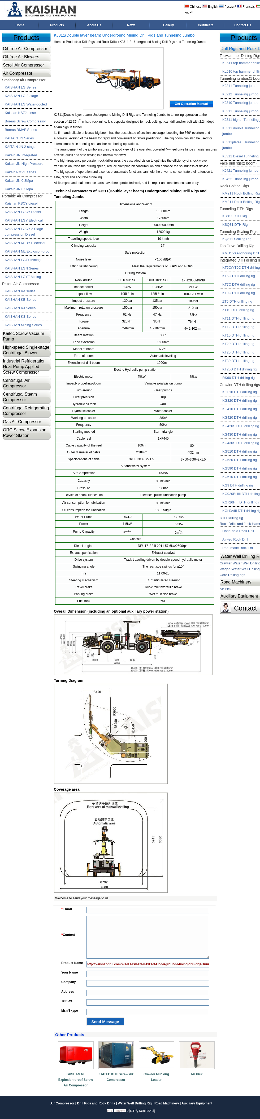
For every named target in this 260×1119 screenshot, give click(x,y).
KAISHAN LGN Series (22, 268)
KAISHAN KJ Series (20, 308)
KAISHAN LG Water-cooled (26, 104)
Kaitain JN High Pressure (24, 164)
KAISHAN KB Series (20, 300)
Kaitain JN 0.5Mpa (19, 189)
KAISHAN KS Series (20, 317)
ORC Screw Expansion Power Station (24, 433)
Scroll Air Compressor (23, 65)
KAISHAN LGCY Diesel (23, 212)
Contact (245, 608)
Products (57, 25)
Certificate (206, 25)
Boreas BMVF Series (21, 130)
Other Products (69, 1034)
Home (19, 25)
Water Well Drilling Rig (135, 1103)
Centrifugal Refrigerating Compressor (26, 411)
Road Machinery (166, 1103)
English (210, 6)
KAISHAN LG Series (20, 87)
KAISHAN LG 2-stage (21, 96)
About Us (94, 25)
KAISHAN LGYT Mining (23, 277)
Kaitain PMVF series (20, 172)
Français (246, 6)
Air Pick (197, 1074)
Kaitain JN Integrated (21, 155)
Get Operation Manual (191, 104)
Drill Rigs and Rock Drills (99, 42)
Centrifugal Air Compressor (16, 383)
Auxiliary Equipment (196, 1103)
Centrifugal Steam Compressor (20, 397)
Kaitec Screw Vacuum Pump (23, 336)
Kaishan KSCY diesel (21, 203)
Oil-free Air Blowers (21, 57)
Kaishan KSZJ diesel (21, 113)
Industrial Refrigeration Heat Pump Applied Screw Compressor (24, 366)
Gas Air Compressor (22, 421)
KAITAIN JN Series (19, 138)
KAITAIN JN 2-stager (21, 147)
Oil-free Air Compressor (25, 48)
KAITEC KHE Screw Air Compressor (115, 1077)
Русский (227, 6)
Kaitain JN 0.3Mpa (19, 181)
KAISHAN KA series (20, 291)
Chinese (192, 6)
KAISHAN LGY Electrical (24, 220)
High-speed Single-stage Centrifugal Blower (26, 350)
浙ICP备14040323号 (141, 1111)
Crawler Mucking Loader (156, 1077)
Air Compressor (17, 73)
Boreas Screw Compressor (25, 121)
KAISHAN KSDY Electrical (25, 243)
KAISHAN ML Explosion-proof (27, 251)
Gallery (168, 25)
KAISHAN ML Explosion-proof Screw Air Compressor (75, 1079)
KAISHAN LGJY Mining (23, 260)
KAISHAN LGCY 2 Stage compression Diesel (24, 231)
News (131, 25)
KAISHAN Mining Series (23, 325)
